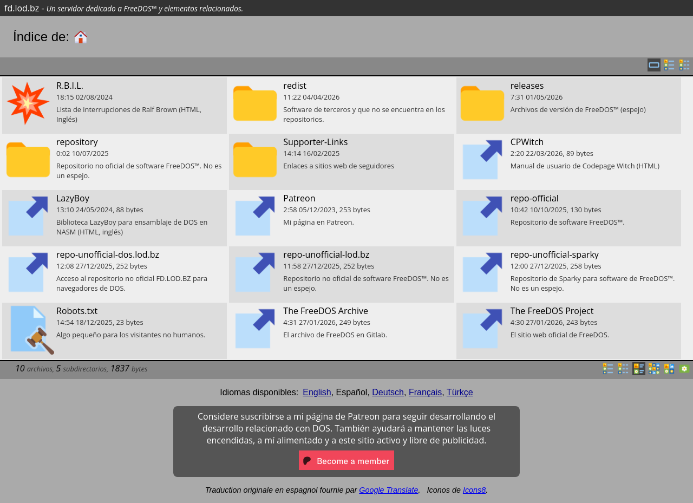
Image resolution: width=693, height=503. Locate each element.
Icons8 (474, 490)
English (317, 392)
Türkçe (460, 392)
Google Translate (388, 490)
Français (425, 392)
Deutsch (388, 392)
